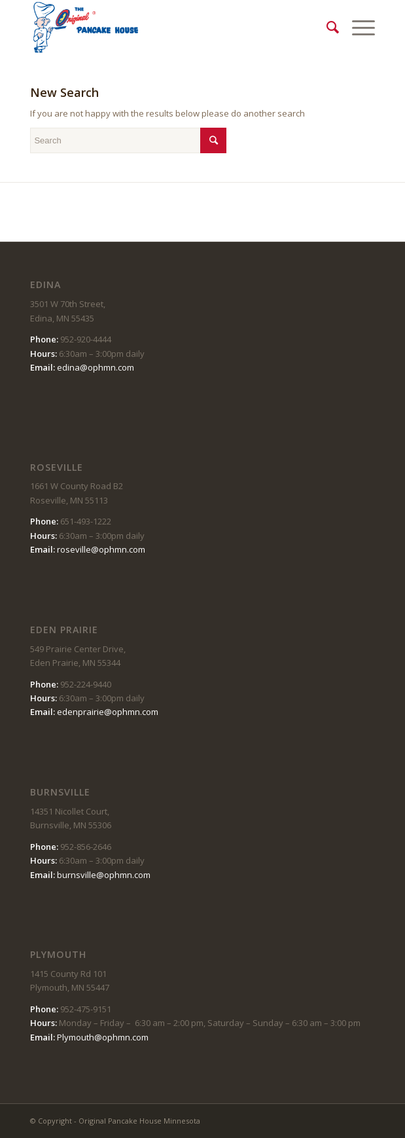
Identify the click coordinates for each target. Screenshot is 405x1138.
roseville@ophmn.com (101, 549)
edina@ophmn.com (95, 367)
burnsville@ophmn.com (103, 875)
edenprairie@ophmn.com (107, 712)
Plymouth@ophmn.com (103, 1037)
